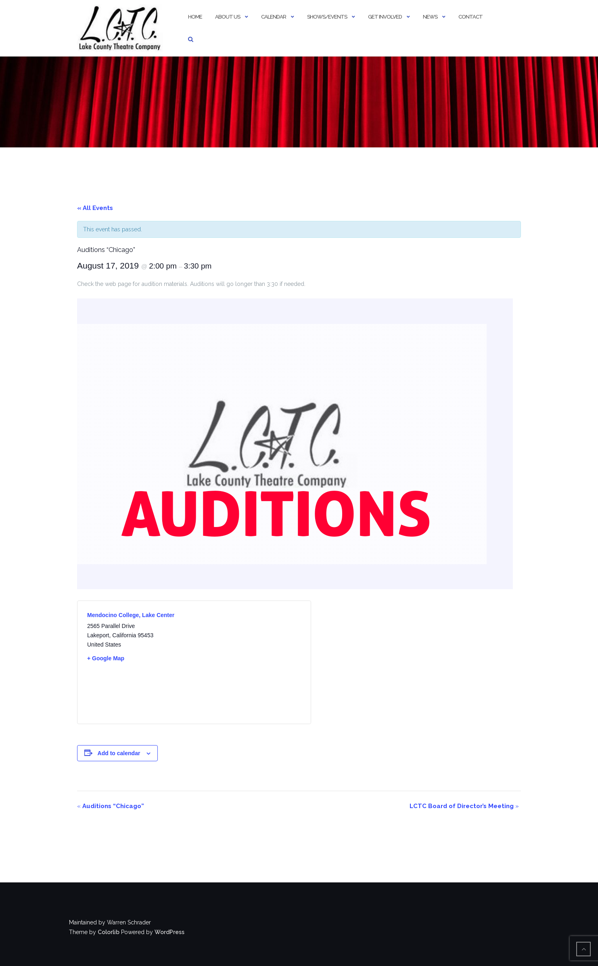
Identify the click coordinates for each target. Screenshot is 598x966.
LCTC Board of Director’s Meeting (464, 806)
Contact (470, 17)
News (430, 17)
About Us (227, 17)
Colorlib (108, 932)
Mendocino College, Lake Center (130, 615)
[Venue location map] (247, 662)
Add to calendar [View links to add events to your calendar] (119, 753)
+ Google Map (105, 658)
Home (195, 17)
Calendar (273, 17)
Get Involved (385, 17)
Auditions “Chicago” (110, 806)
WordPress (169, 932)
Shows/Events (327, 17)
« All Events (95, 208)
